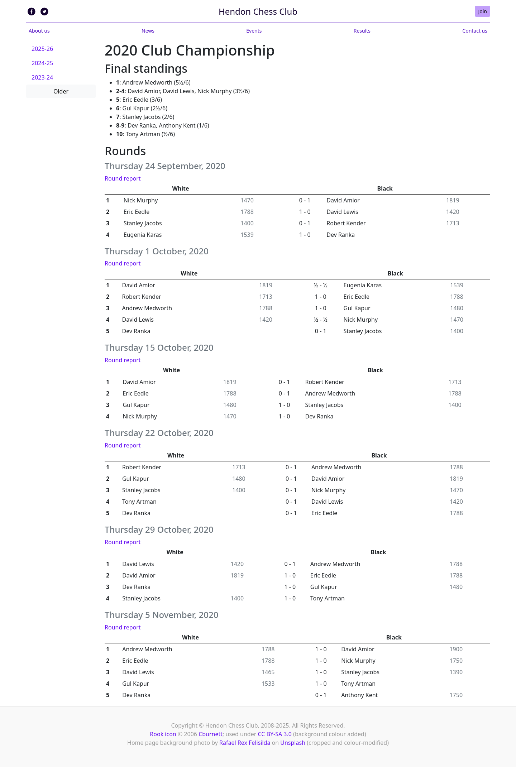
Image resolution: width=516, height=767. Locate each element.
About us (39, 30)
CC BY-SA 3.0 (275, 734)
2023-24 (42, 77)
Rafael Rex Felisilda (244, 743)
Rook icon (163, 734)
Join (482, 11)
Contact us (474, 30)
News (148, 30)
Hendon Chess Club (258, 11)
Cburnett (211, 734)
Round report (123, 178)
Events (254, 30)
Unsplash (292, 743)
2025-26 (42, 49)
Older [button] (60, 91)
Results (362, 30)
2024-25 (42, 63)
